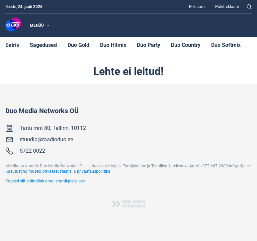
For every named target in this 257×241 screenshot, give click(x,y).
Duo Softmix (226, 44)
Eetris (12, 44)
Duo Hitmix (113, 44)
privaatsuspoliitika (93, 171)
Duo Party (148, 44)
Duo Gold (78, 44)
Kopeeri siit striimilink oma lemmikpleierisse (45, 180)
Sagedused (43, 44)
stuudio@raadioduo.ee (46, 139)
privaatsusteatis (57, 171)
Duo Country (185, 44)
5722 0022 (32, 150)
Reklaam (197, 6)
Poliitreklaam (227, 6)
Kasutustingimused (23, 171)
